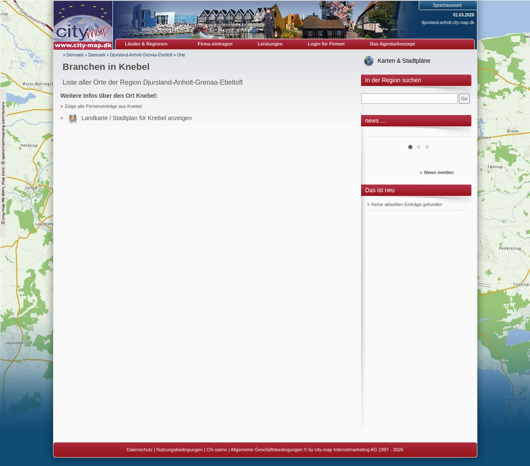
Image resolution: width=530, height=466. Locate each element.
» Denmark (73, 55)
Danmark (97, 55)
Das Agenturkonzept (392, 43)
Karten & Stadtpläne (404, 60)
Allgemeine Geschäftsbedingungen (266, 449)
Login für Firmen (326, 43)
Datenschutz (140, 449)
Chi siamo (216, 449)
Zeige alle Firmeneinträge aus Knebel (103, 106)
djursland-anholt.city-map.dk (447, 22)
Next (459, 133)
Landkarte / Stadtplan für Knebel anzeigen (137, 118)
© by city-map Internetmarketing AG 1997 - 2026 (353, 449)
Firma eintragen (215, 43)
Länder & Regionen (146, 43)
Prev (378, 133)
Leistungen (270, 43)
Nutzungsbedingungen (179, 449)
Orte (181, 55)
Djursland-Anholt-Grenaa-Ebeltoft (141, 55)
